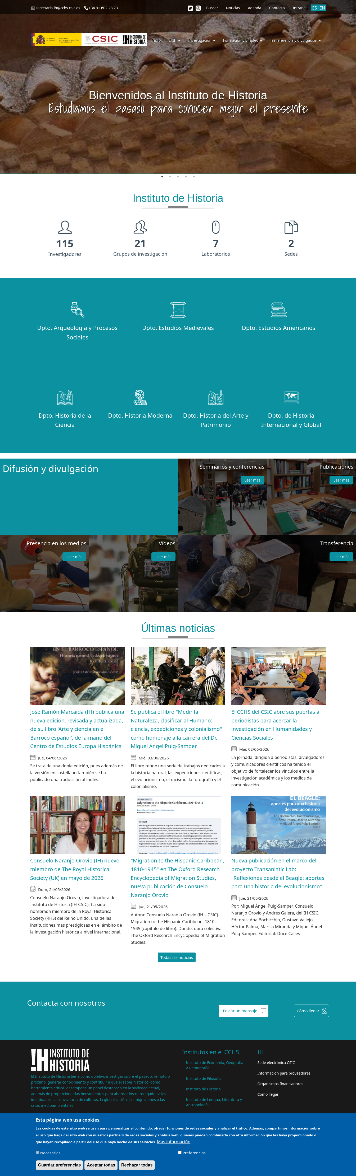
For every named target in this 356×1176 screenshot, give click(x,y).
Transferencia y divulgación (295, 40)
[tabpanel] (178, 87)
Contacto (277, 7)
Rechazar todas (136, 1165)
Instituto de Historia (203, 1088)
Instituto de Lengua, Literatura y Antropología (214, 1102)
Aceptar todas (101, 1165)
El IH (175, 40)
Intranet (300, 7)
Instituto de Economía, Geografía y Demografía (215, 1065)
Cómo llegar (308, 1010)
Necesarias (50, 1153)
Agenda (254, 7)
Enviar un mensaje (240, 1010)
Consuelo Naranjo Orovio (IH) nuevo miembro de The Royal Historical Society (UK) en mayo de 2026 (75, 869)
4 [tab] (186, 176)
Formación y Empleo (242, 40)
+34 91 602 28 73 (103, 7)
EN (322, 8)
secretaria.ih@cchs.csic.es (58, 7)
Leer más (252, 480)
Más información (173, 1142)
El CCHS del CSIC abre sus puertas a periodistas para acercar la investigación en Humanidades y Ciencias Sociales (275, 724)
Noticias (233, 7)
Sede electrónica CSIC (276, 1062)
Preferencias (194, 1153)
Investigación (201, 40)
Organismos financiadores (280, 1083)
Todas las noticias (176, 957)
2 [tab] (170, 176)
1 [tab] (162, 176)
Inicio (156, 40)
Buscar (212, 7)
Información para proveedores (284, 1073)
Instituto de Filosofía (204, 1078)
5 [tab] (194, 176)
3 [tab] (178, 176)
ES (314, 8)
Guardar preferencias (59, 1165)
